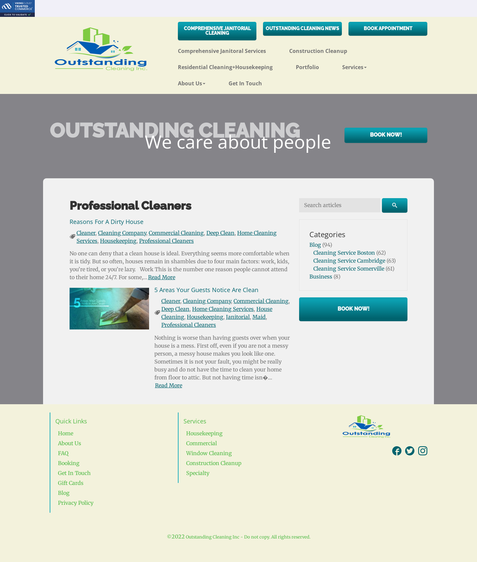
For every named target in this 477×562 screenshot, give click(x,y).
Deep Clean (220, 233)
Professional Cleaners (166, 241)
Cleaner (86, 233)
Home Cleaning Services (223, 309)
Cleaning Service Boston (344, 252)
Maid (259, 317)
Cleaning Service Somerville (348, 268)
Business (320, 276)
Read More (161, 277)
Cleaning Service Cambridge (349, 260)
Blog (315, 244)
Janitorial (238, 317)
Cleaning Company (122, 233)
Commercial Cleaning (176, 233)
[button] (366, 65)
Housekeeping (118, 241)
